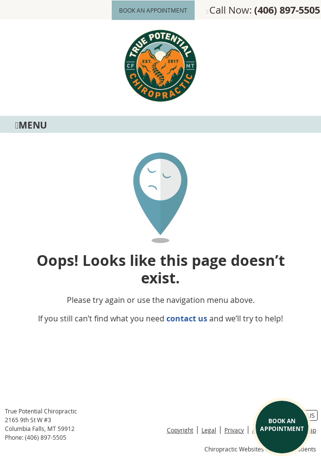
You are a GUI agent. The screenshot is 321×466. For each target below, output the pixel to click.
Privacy (234, 430)
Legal (208, 430)
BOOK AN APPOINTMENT (153, 10)
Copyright (180, 430)
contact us (186, 318)
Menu (31, 124)
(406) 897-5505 (287, 10)
